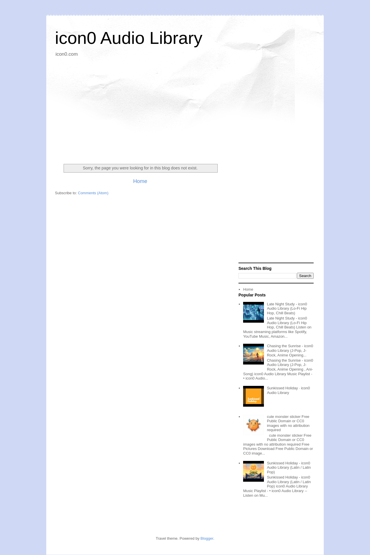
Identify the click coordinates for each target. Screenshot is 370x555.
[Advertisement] (185, 108)
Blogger (207, 538)
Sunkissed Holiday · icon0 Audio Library (288, 390)
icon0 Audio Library (128, 38)
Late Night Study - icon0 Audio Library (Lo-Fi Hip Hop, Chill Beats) (287, 308)
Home (140, 181)
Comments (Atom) (93, 193)
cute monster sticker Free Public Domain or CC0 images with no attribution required (288, 423)
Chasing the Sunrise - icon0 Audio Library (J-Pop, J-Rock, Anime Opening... (290, 350)
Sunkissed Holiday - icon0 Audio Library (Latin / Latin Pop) (289, 467)
